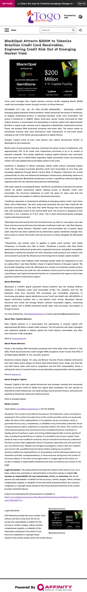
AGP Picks (7, 3)
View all (81, 3)
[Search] (55, 30)
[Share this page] (80, 30)
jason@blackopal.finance (28, 409)
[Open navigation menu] (10, 30)
